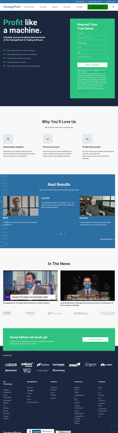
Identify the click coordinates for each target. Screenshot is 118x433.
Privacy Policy (91, 72)
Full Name (92, 35)
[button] (113, 7)
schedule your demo (95, 348)
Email (92, 54)
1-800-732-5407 (79, 1)
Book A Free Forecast (95, 1)
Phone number (92, 45)
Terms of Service (102, 72)
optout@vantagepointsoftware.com (87, 90)
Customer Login (110, 1)
